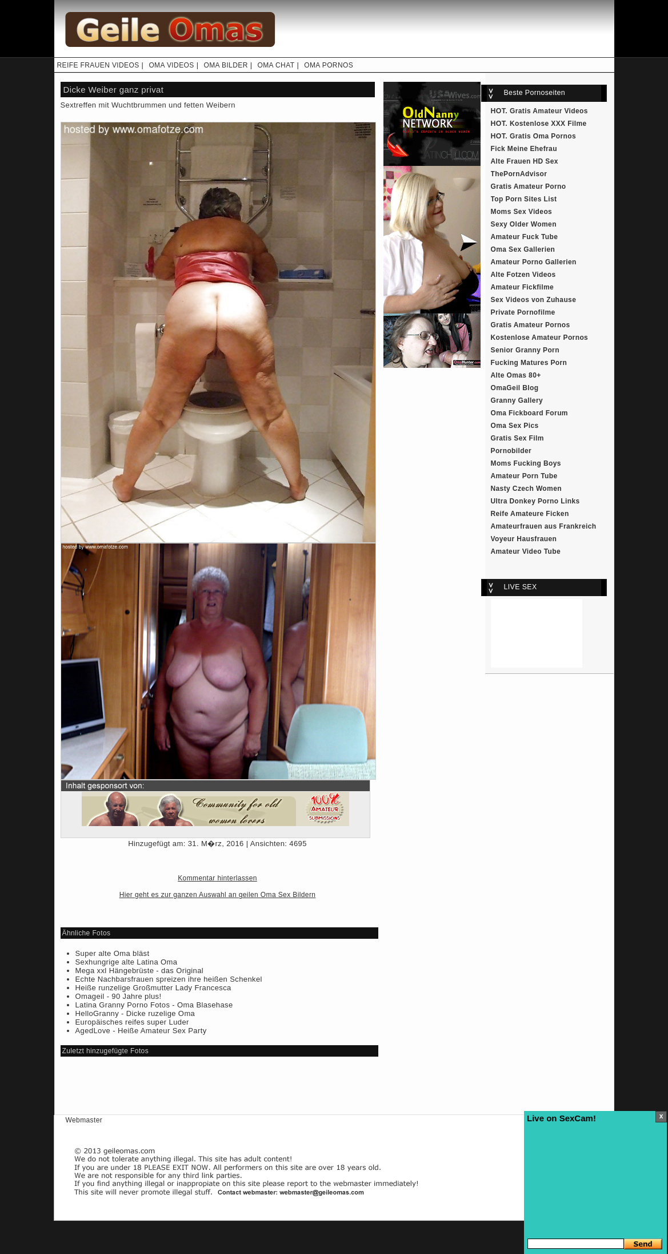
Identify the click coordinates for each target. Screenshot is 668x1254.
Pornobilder (511, 451)
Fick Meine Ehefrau (524, 149)
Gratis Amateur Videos (549, 111)
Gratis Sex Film (517, 438)
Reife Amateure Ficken (530, 514)
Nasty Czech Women (526, 489)
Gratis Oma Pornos (543, 136)
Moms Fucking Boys (526, 463)
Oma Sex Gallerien (523, 249)
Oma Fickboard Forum (529, 413)
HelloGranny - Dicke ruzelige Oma (135, 1013)
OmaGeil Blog (515, 388)
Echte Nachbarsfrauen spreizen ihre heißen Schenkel (168, 979)
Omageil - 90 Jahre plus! (118, 996)
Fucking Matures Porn (529, 363)
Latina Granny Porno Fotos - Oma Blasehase (154, 1005)
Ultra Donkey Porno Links (535, 501)
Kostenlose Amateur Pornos (540, 338)
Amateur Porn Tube (524, 476)
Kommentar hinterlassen (217, 878)
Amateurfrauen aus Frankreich (544, 526)
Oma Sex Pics (515, 426)
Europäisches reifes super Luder (132, 1022)
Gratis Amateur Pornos (530, 325)
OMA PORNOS (328, 65)
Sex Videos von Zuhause (534, 300)
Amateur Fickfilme (522, 287)
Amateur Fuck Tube (524, 237)
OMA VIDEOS (171, 65)
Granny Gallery (517, 400)
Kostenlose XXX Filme (548, 124)
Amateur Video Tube (526, 551)
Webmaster (84, 1120)
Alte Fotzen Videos (523, 275)
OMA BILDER (225, 65)
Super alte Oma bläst (112, 953)
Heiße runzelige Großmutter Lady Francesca (153, 987)
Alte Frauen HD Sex (524, 161)
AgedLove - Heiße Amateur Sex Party (141, 1030)
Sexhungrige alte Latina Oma (126, 962)
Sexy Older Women (524, 224)
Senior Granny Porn (525, 350)
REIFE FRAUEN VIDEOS (98, 65)
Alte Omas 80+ (516, 375)
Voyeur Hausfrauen (524, 539)
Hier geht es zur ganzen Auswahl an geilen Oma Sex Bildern (217, 895)
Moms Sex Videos (522, 212)
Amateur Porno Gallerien (534, 262)
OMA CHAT (275, 65)
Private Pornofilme (523, 312)
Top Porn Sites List (524, 199)
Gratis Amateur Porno (528, 186)
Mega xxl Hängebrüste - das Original (139, 970)
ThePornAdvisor (519, 174)
